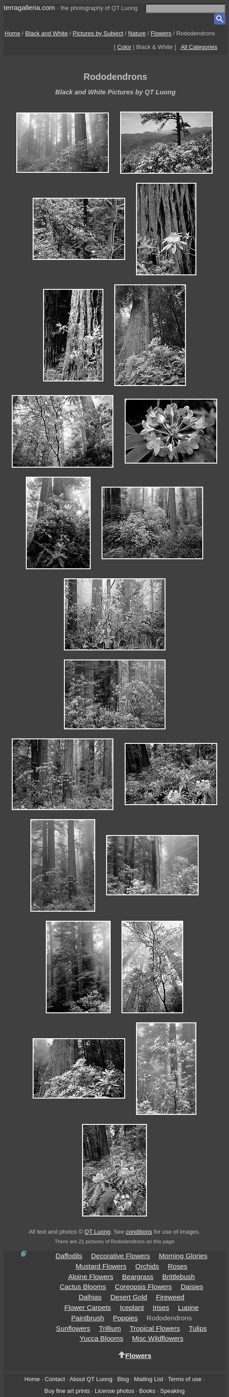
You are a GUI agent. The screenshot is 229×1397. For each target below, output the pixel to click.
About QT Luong (90, 1379)
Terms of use (184, 1379)
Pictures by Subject (98, 33)
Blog (123, 1379)
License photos (114, 1390)
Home (12, 33)
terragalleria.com (29, 7)
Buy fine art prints (67, 1390)
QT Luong (97, 1231)
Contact (55, 1379)
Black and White (46, 33)
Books (147, 1390)
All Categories (198, 47)
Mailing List (148, 1379)
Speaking (172, 1390)
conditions (139, 1231)
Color (124, 47)
